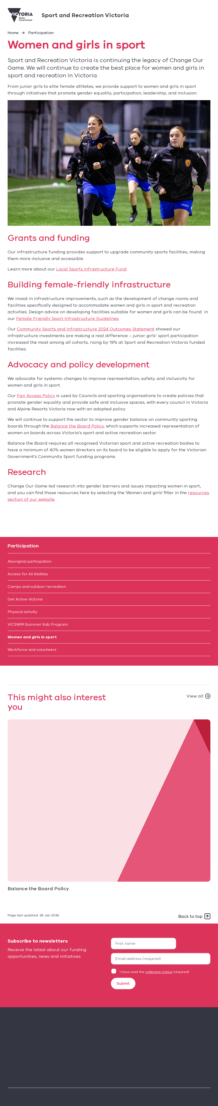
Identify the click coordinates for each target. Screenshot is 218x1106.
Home (13, 32)
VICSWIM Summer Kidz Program (38, 624)
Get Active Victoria (25, 599)
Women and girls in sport (32, 637)
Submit (123, 983)
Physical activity (22, 611)
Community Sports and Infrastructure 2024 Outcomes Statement (85, 329)
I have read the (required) (154, 972)
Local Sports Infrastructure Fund (91, 269)
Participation (41, 32)
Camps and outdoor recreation (37, 586)
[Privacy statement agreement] (114, 971)
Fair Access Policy (36, 395)
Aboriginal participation (29, 561)
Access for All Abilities (28, 574)
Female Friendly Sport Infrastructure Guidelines (67, 318)
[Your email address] (160, 958)
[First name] (143, 943)
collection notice (158, 972)
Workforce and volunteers (32, 649)
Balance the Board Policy (77, 426)
